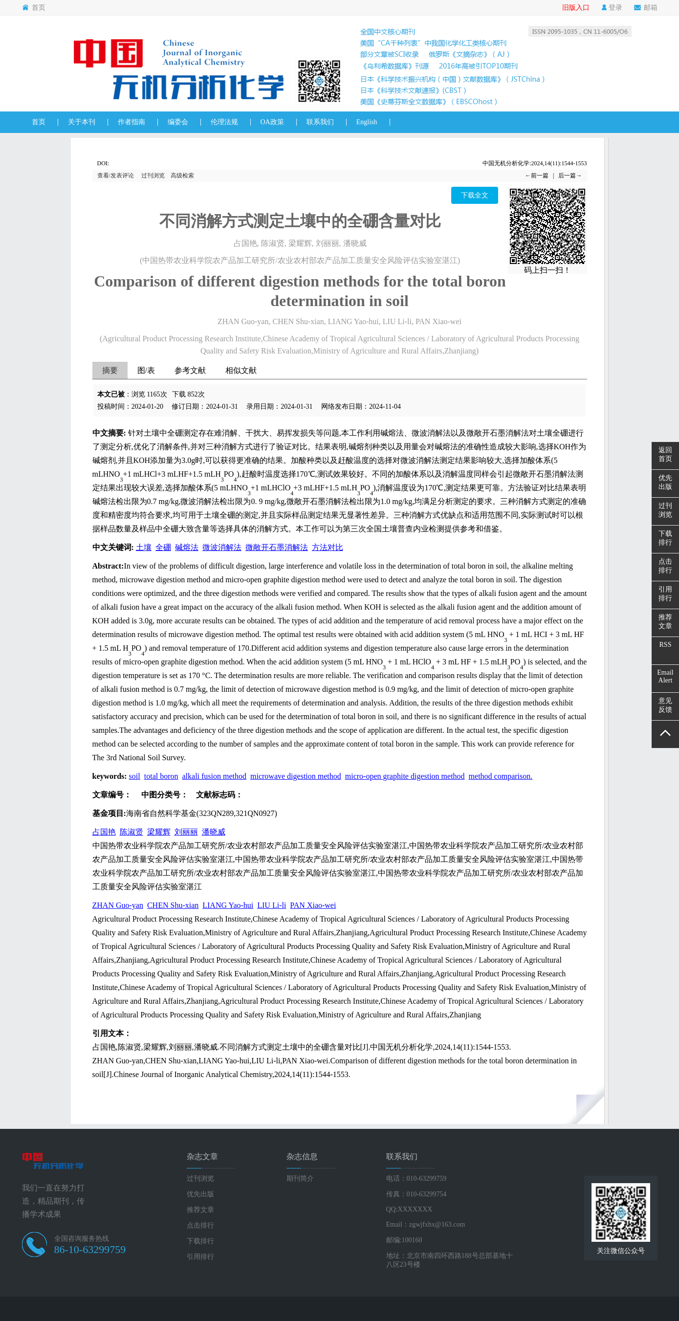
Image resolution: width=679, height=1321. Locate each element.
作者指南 (131, 122)
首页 (33, 8)
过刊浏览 (153, 175)
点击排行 (200, 1225)
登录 (611, 8)
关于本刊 (81, 122)
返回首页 (665, 454)
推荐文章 (200, 1209)
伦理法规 (224, 122)
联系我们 (320, 122)
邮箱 (645, 8)
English (366, 122)
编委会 (178, 122)
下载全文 (474, 195)
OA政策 (272, 122)
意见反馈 (665, 705)
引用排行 (200, 1256)
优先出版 (200, 1194)
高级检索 (182, 175)
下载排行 (200, 1241)
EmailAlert (665, 676)
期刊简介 (300, 1178)
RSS (665, 644)
